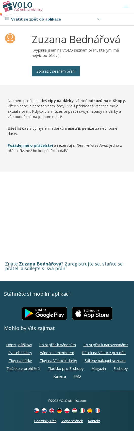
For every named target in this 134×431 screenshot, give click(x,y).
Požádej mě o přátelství (30, 145)
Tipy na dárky (20, 360)
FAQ (77, 376)
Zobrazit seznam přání (55, 71)
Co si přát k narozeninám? (105, 344)
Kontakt (94, 421)
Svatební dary (20, 352)
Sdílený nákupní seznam (105, 360)
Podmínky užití (45, 421)
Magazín (98, 368)
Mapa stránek (72, 421)
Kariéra (59, 376)
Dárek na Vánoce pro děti (104, 352)
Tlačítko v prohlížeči (23, 368)
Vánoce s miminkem (57, 352)
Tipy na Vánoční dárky (58, 360)
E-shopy (120, 368)
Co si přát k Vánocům (57, 344)
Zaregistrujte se (82, 264)
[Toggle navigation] (126, 6)
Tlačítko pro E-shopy (66, 368)
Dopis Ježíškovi (19, 344)
